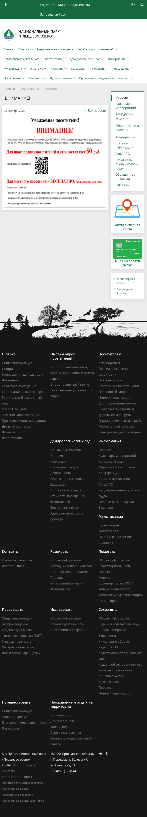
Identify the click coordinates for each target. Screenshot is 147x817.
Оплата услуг (38, 68)
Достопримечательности (117, 403)
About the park (24, 765)
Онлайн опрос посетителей (95, 49)
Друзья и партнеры (16, 426)
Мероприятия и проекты (127, 127)
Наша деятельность (16, 641)
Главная (9, 49)
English (45, 5)
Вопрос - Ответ (13, 566)
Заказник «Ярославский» (20, 415)
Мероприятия (109, 577)
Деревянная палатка (65, 732)
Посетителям (53, 59)
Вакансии (122, 185)
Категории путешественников (24, 722)
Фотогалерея (60, 502)
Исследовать (12, 78)
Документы (10, 380)
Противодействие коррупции (24, 421)
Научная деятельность (67, 624)
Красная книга (109, 682)
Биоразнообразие (112, 630)
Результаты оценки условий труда (127, 164)
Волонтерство (12, 438)
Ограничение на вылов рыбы (121, 421)
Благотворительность (115, 566)
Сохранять (35, 78)
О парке (23, 49)
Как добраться (109, 363)
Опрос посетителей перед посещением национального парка (72, 373)
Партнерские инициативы (69, 572)
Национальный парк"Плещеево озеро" (31, 34)
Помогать (98, 68)
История (8, 369)
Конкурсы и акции (124, 116)
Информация (116, 59)
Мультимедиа (13, 68)
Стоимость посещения (67, 496)
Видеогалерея (109, 525)
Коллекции (58, 461)
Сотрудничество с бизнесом (71, 566)
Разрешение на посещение (55, 49)
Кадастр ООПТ (109, 647)
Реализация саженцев (66, 479)
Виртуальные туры (64, 507)
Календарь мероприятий (125, 106)
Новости (51, 89)
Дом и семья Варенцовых (21, 653)
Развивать (78, 68)
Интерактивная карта (114, 397)
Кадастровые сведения (19, 386)
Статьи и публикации (124, 145)
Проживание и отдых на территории (103, 78)
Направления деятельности (22, 374)
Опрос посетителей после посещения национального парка (71, 390)
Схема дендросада (64, 467)
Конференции (125, 137)
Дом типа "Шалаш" (64, 721)
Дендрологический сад (85, 59)
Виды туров (10, 728)
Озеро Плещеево (15, 409)
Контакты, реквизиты (17, 560)
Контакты (57, 68)
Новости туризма (15, 717)
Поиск (27, 777)
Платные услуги (110, 380)
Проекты (56, 577)
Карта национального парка (23, 392)
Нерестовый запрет (113, 392)
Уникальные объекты (115, 641)
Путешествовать (61, 78)
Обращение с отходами (125, 176)
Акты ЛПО (122, 154)
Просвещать (120, 68)
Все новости (95, 110)
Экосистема (107, 636)
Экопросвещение (15, 624)
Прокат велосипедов (65, 490)
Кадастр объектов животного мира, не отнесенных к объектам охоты (120, 670)
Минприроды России (74, 5)
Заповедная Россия (54, 14)
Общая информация (17, 363)
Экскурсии (58, 484)
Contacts (8, 771)
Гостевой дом (60, 715)
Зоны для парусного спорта (119, 432)
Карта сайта (11, 777)
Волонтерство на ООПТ (116, 583)
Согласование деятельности (22, 59)
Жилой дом (58, 727)
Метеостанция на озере (116, 426)
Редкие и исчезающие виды (119, 624)
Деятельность (60, 473)
